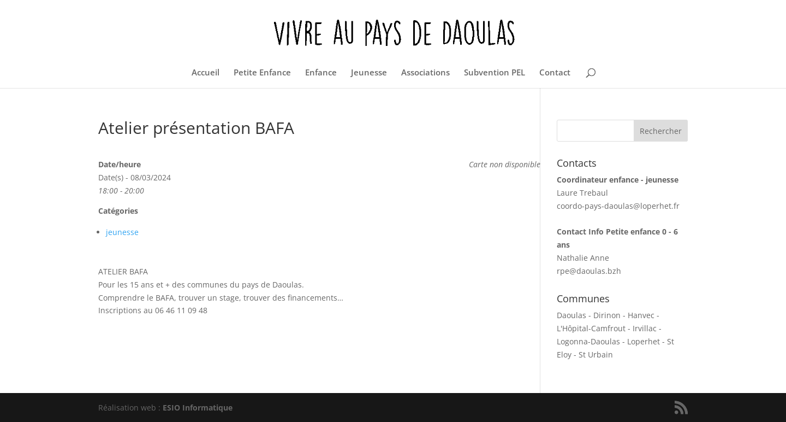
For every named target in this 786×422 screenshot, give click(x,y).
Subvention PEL (494, 73)
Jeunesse (369, 73)
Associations (425, 73)
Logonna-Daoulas (588, 341)
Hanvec (641, 315)
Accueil (205, 73)
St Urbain (596, 354)
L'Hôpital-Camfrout (591, 328)
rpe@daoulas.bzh (589, 271)
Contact (554, 73)
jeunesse (122, 232)
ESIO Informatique (198, 407)
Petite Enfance (262, 73)
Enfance (321, 73)
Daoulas (571, 315)
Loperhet (643, 341)
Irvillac (645, 328)
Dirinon (607, 315)
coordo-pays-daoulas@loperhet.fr (618, 206)
